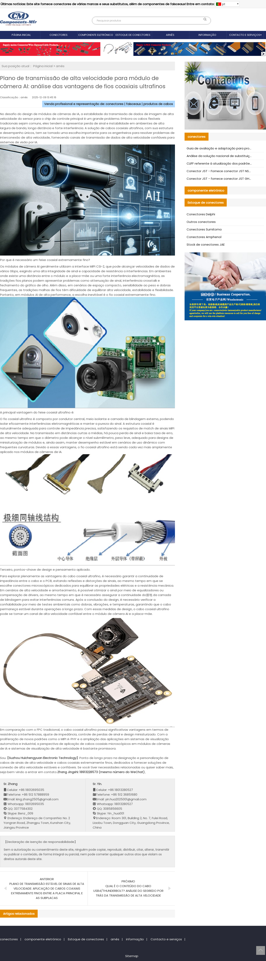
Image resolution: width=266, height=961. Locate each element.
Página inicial (21, 35)
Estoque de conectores (133, 35)
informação (207, 35)
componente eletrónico (95, 35)
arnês (170, 35)
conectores (59, 35)
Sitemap (131, 956)
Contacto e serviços (244, 35)
